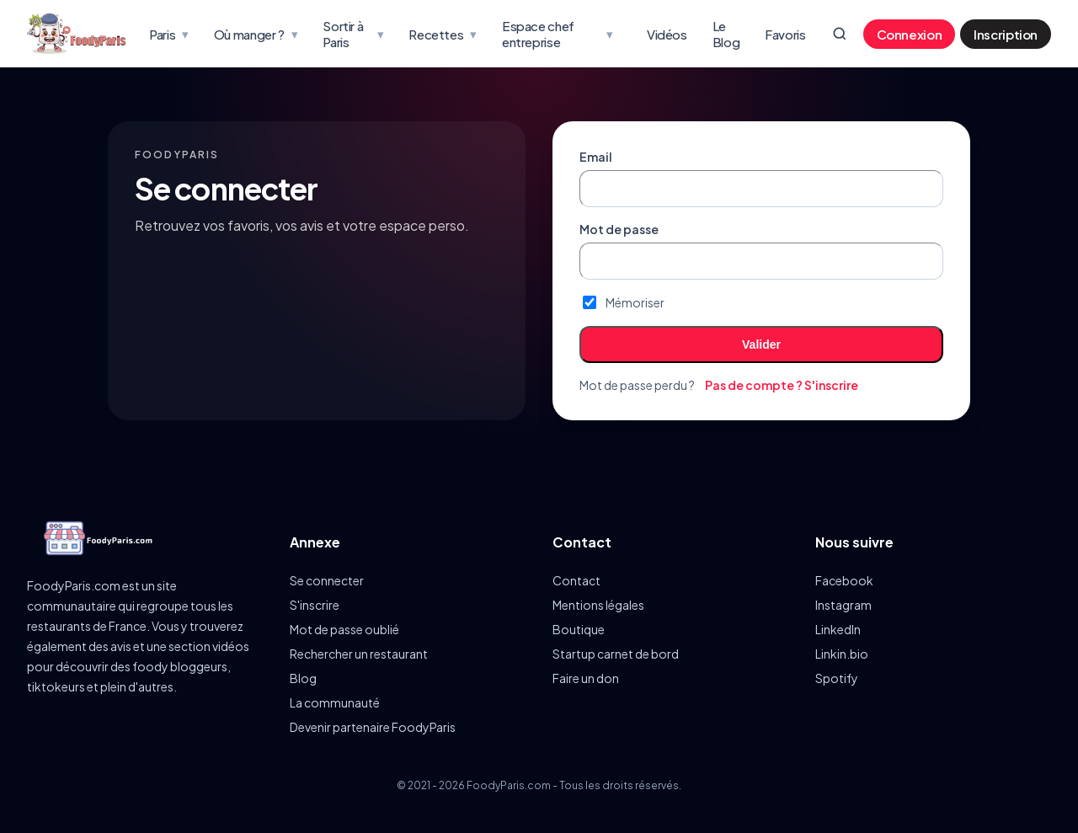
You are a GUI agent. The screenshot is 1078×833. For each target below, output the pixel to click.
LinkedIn (838, 629)
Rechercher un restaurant (359, 653)
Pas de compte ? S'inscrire (781, 384)
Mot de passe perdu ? (637, 384)
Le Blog (726, 34)
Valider (761, 344)
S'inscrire (314, 604)
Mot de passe (619, 229)
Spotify (836, 678)
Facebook (844, 580)
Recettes (442, 33)
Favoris (785, 34)
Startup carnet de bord (615, 653)
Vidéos (667, 34)
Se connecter (327, 580)
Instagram (843, 604)
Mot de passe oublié (344, 629)
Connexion (909, 34)
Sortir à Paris (353, 34)
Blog (303, 678)
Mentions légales (598, 604)
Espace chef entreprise (557, 34)
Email (595, 156)
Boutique (578, 629)
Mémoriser (623, 302)
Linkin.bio (841, 653)
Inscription (1006, 34)
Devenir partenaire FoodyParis (373, 726)
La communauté (335, 702)
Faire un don (585, 678)
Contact (576, 580)
